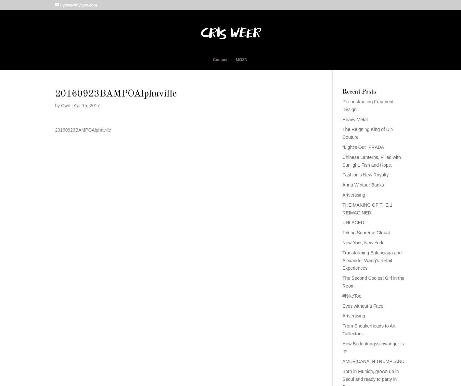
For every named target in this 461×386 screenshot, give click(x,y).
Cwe (65, 105)
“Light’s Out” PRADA (363, 147)
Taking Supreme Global (366, 232)
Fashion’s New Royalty (365, 174)
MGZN (241, 60)
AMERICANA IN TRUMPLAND (373, 361)
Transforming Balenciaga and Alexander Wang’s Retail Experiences (372, 260)
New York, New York (362, 242)
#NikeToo (351, 296)
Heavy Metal (355, 119)
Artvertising (353, 195)
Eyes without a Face (362, 306)
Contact (220, 60)
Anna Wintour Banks (363, 184)
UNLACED (353, 222)
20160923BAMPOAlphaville (83, 130)
